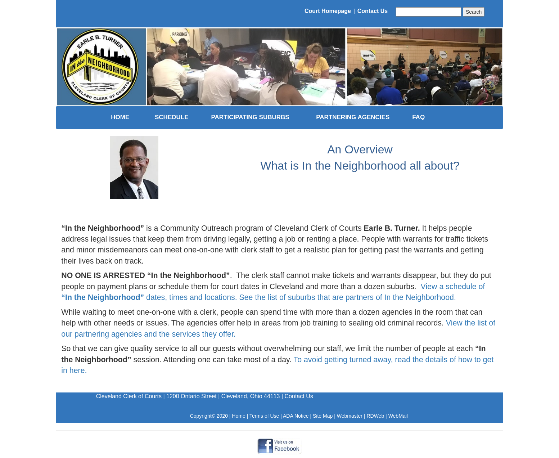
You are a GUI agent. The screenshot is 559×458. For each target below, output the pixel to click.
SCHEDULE (172, 117)
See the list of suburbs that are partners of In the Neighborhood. (347, 297)
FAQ (418, 117)
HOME (120, 117)
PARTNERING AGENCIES (352, 117)
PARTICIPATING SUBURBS (250, 117)
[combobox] (428, 12)
